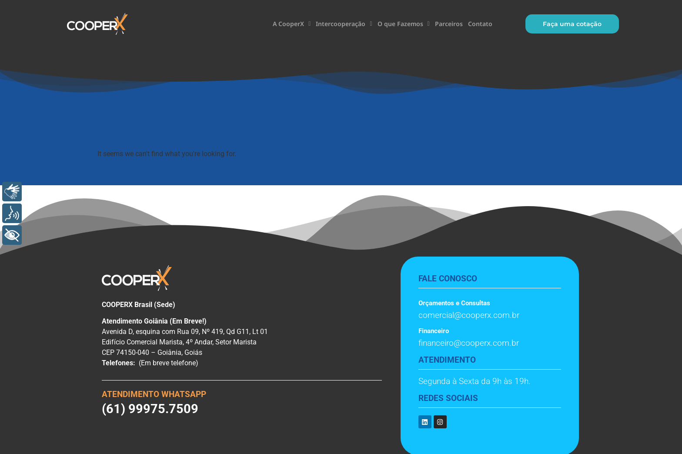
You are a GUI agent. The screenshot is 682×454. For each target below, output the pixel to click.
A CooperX (292, 24)
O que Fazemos (404, 24)
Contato (480, 24)
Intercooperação (344, 24)
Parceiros (449, 24)
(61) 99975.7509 (150, 408)
